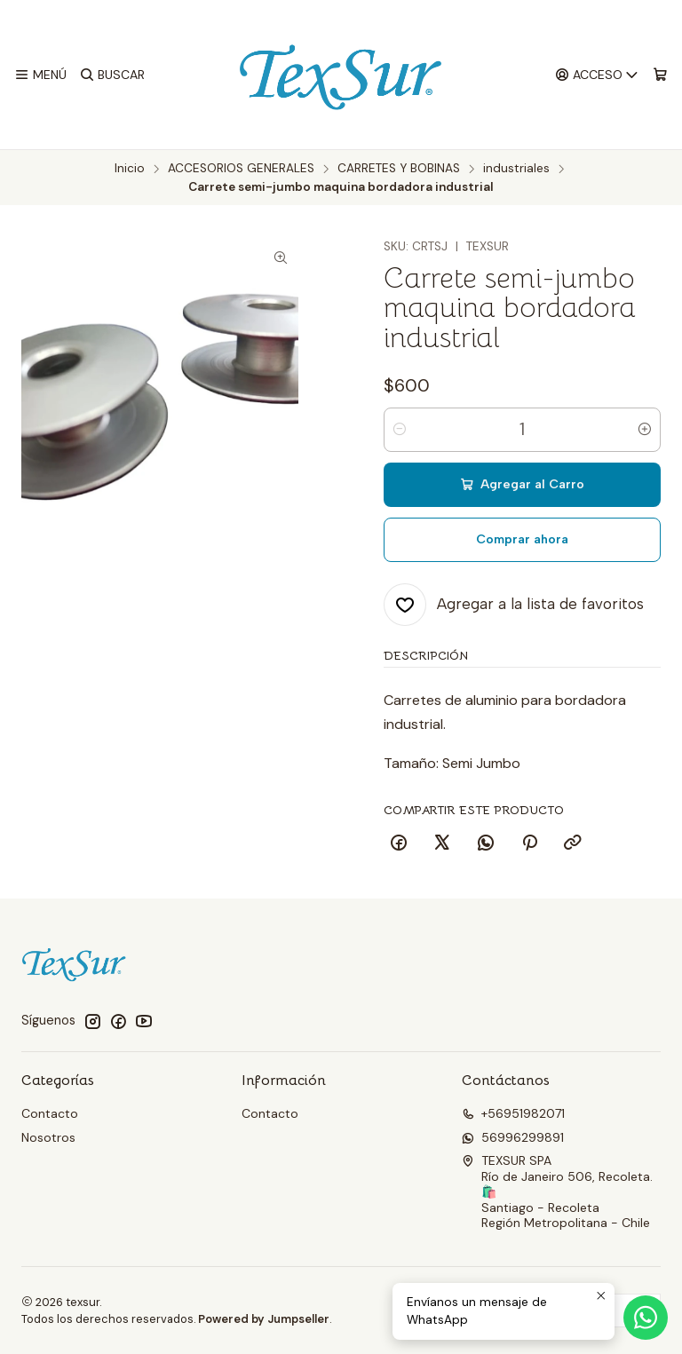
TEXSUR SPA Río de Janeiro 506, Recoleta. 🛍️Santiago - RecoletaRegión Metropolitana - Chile (557, 1191)
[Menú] (40, 75)
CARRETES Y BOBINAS (398, 168)
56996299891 (513, 1137)
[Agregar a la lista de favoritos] (514, 604)
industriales (516, 168)
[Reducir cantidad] (400, 429)
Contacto (49, 1113)
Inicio (130, 168)
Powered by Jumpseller (263, 1318)
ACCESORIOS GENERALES (241, 168)
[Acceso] (597, 75)
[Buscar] (111, 75)
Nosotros (48, 1137)
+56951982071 (513, 1113)
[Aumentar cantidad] (645, 429)
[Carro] (660, 75)
